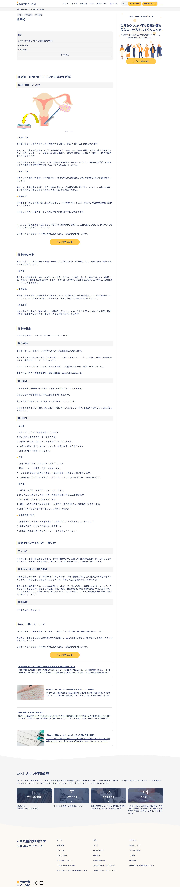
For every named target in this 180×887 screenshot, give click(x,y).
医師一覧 (113, 4)
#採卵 (20, 15)
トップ (65, 4)
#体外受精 (38, 15)
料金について (102, 4)
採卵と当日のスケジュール (29, 609)
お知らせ (74, 4)
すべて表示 (65, 55)
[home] (26, 4)
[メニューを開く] (161, 3)
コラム (92, 4)
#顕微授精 (28, 15)
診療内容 (83, 4)
